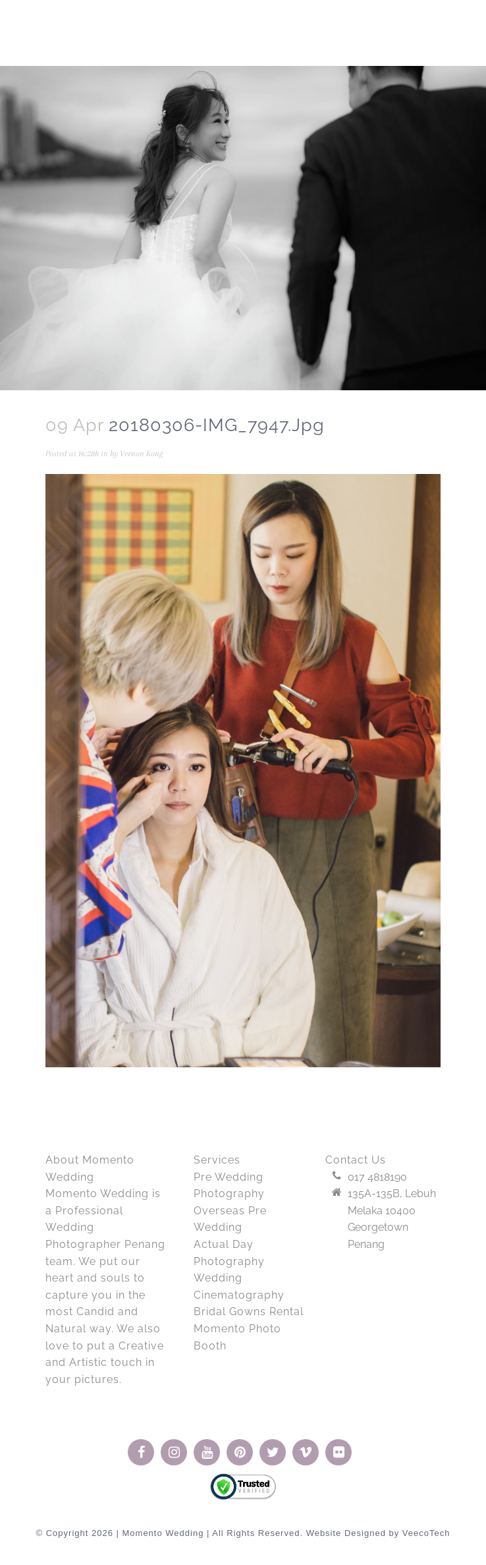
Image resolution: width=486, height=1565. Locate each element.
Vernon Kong (141, 453)
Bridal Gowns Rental (249, 1311)
